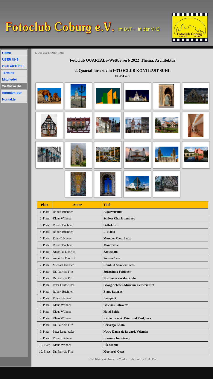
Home (6, 53)
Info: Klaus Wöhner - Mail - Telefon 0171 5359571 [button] (122, 359)
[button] (49, 96)
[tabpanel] (123, 68)
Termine (8, 73)
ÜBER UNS (10, 59)
